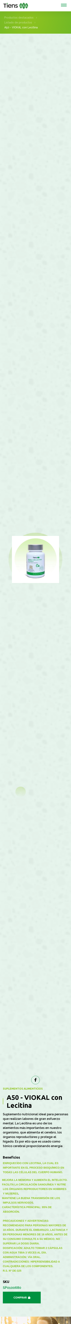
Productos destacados (19, 17)
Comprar (23, 1297)
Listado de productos (18, 22)
